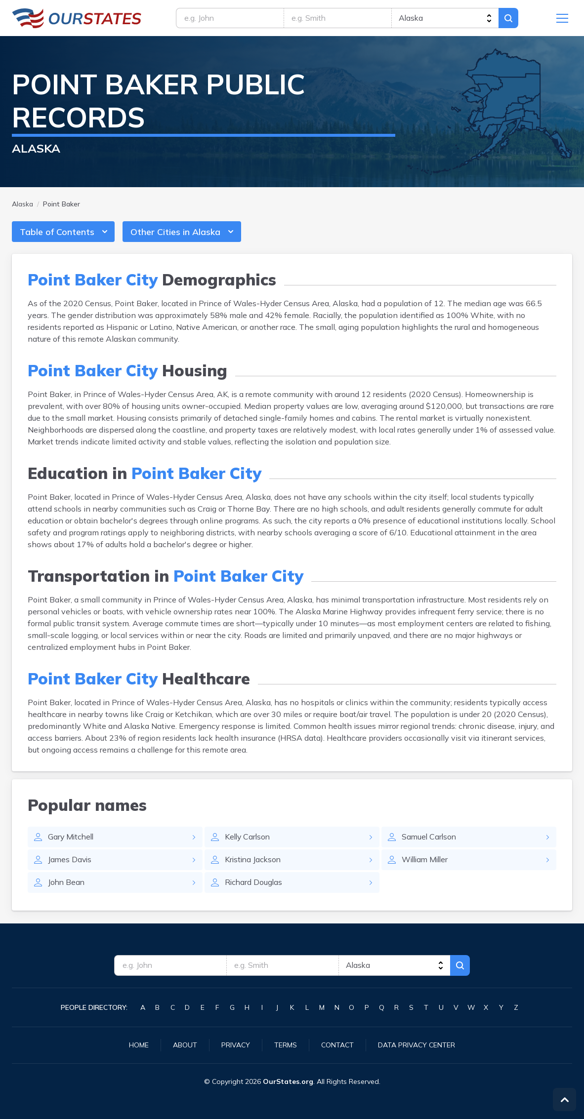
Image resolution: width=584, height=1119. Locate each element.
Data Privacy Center (416, 1044)
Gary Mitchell (72, 838)
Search (511, 18)
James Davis (70, 861)
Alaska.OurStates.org (77, 18)
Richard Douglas (254, 883)
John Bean (67, 883)
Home (139, 1044)
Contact (337, 1044)
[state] (446, 18)
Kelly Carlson (248, 838)
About (185, 1044)
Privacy (235, 1044)
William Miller (427, 861)
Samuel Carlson (430, 838)
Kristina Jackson (254, 861)
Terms (285, 1044)
